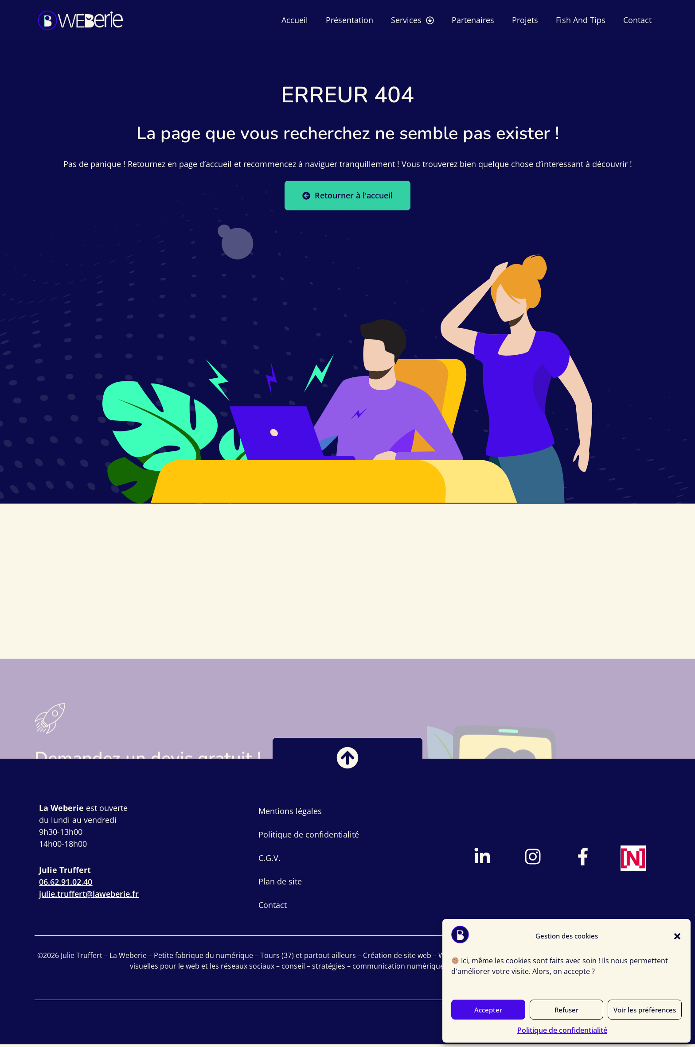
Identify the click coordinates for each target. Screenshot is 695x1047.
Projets (525, 20)
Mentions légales (290, 813)
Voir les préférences (644, 1009)
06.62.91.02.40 (65, 884)
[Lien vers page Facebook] (583, 859)
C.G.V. (269, 860)
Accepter (488, 1009)
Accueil (294, 20)
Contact (637, 20)
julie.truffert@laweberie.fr (89, 896)
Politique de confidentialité (562, 1030)
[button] (677, 936)
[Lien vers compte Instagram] (533, 859)
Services (412, 20)
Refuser (566, 1009)
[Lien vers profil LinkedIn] (482, 859)
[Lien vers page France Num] (633, 860)
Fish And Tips (580, 20)
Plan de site (280, 884)
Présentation (349, 20)
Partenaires (473, 20)
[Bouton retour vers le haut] (347, 760)
